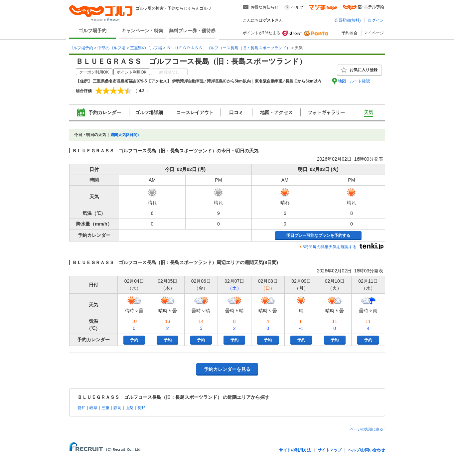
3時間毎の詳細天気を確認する (330, 246)
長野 (141, 407)
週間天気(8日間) (124, 134)
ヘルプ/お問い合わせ (366, 450)
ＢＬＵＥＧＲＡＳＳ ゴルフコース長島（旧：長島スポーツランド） (228, 48)
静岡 (117, 407)
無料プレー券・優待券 (192, 30)
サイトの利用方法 (295, 450)
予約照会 (350, 33)
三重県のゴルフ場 (146, 48)
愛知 (81, 407)
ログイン (376, 20)
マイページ (374, 33)
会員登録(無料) (347, 20)
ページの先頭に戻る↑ (367, 429)
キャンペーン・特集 (142, 30)
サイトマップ (330, 450)
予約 (134, 340)
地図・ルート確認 (354, 81)
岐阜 (93, 407)
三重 (105, 407)
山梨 (129, 407)
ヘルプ (297, 7)
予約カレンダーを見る (227, 369)
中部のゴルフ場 (111, 48)
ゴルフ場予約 (92, 30)
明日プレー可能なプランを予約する (318, 235)
